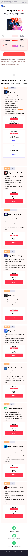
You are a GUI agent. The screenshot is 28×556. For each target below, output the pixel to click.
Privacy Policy (8, 554)
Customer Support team (13, 64)
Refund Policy (23, 554)
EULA (3, 554)
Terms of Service (15, 554)
